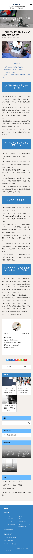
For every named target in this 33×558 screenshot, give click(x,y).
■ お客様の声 (21, 516)
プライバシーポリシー (8, 550)
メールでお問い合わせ (11, 540)
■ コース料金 (7, 516)
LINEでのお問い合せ (11, 544)
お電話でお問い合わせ (11, 537)
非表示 (18, 63)
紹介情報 (6, 548)
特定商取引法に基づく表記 (22, 548)
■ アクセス (20, 518)
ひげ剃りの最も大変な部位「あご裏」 (13, 67)
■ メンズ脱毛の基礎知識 (10, 524)
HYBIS (6, 509)
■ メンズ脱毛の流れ (9, 518)
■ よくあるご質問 (8, 521)
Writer (6, 333)
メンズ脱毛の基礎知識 (13, 37)
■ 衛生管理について (22, 521)
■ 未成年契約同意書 (8, 529)
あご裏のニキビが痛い (9, 72)
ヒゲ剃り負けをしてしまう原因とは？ (13, 69)
